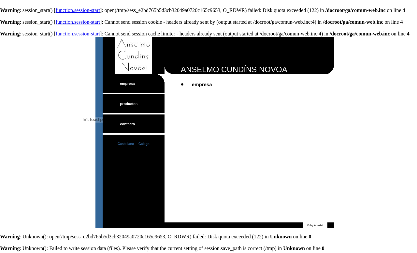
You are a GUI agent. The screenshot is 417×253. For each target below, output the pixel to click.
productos (128, 104)
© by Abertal (315, 225)
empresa (127, 84)
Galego (144, 144)
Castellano (126, 144)
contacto (127, 124)
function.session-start (78, 10)
